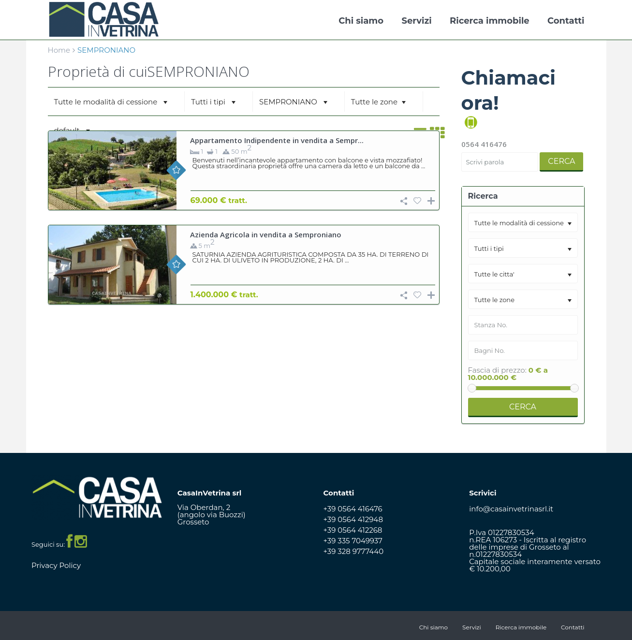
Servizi (416, 20)
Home (59, 50)
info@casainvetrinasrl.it (511, 508)
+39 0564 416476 (352, 508)
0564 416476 (484, 144)
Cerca (561, 161)
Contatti (565, 20)
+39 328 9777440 (353, 551)
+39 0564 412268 (352, 530)
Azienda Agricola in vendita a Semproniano (265, 234)
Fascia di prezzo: (497, 370)
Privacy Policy (56, 565)
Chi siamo (360, 20)
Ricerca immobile (489, 20)
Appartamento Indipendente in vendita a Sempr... (277, 140)
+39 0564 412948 (353, 519)
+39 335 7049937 (352, 540)
